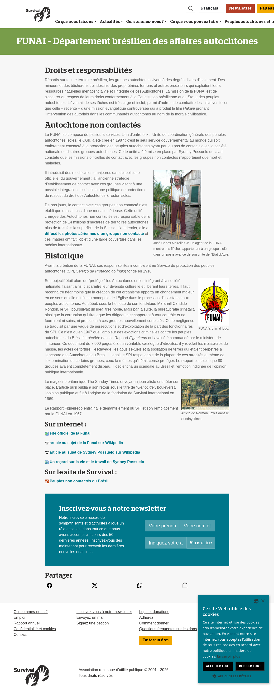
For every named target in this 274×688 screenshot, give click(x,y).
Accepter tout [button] (218, 666)
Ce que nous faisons (74, 22)
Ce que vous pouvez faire (194, 22)
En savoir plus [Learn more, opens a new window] (228, 656)
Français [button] (209, 8)
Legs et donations (154, 612)
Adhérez (146, 617)
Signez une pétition (92, 623)
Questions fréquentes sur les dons (168, 629)
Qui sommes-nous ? (145, 22)
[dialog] (233, 639)
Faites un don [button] (155, 640)
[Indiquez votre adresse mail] (166, 543)
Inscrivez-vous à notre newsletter (104, 612)
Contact (20, 635)
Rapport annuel (26, 623)
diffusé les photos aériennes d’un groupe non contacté (94, 234)
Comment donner (154, 623)
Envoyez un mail (90, 617)
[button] (190, 8)
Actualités (110, 22)
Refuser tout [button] (250, 666)
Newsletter (240, 8)
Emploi (19, 617)
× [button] (262, 601)
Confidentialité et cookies (35, 629)
